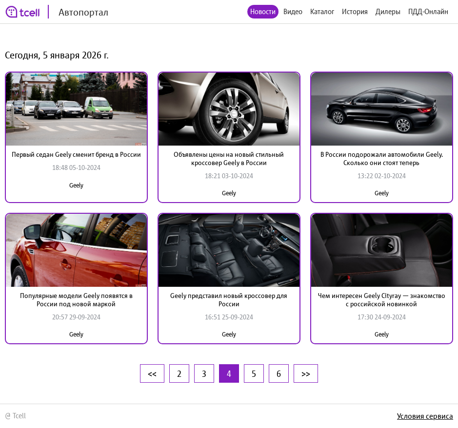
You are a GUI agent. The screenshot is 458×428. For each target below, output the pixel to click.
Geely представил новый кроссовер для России (228, 300)
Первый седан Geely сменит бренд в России (76, 154)
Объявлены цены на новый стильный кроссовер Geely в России (229, 158)
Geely (76, 185)
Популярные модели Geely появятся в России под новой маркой (76, 300)
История (355, 11)
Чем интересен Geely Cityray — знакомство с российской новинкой (381, 300)
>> (305, 373)
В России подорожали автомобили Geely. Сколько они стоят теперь (381, 158)
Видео (292, 11)
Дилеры (388, 11)
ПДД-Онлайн (428, 11)
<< (152, 373)
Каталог (322, 11)
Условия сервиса (425, 416)
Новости (263, 11)
